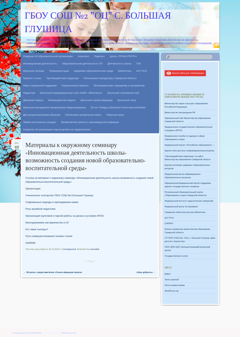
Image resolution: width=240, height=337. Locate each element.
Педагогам (29, 92)
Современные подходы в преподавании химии (52, 202)
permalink (94, 249)
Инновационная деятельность (40, 63)
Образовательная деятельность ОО (82, 63)
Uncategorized (69, 249)
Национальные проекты (75, 85)
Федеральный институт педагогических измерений (189, 201)
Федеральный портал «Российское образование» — (190, 145)
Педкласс (99, 56)
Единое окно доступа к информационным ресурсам (189, 150)
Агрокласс (83, 56)
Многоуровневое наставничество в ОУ (47, 222)
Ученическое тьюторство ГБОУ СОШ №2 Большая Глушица (60, 195)
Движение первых (33, 100)
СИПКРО (169, 223)
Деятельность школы (119, 63)
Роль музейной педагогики (41, 208)
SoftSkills (30, 242)
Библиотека (124, 70)
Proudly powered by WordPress (26, 333)
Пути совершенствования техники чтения (49, 236)
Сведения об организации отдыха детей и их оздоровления (56, 129)
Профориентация (59, 70)
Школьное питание (33, 70)
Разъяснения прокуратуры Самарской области (110, 78)
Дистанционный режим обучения (41, 114)
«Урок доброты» (146, 272)
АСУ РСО (141, 70)
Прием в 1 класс (32, 78)
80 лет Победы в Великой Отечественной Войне (118, 107)
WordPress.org (171, 291)
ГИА (138, 63)
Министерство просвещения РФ (180, 112)
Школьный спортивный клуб (123, 92)
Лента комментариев (175, 285)
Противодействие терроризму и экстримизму (119, 85)
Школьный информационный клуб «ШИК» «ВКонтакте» (71, 92)
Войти (167, 274)
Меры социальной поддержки (40, 85)
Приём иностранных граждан (39, 122)
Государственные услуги (176, 256)
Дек (16, 144)
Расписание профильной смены (83, 114)
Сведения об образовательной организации (48, 56)
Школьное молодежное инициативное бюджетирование (54, 107)
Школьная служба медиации (96, 100)
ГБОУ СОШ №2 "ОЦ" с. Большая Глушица (98, 23)
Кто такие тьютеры (36, 229)
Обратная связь (115, 114)
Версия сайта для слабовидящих (185, 73)
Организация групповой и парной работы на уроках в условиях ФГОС (65, 215)
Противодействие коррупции (62, 78)
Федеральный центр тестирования (181, 206)
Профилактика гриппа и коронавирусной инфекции (90, 122)
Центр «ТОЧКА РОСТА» (123, 56)
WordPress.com (69, 333)
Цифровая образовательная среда (93, 70)
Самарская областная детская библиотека (185, 212)
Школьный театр (126, 100)
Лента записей (172, 279)
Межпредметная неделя (61, 100)
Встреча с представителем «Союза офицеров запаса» (53, 272)
